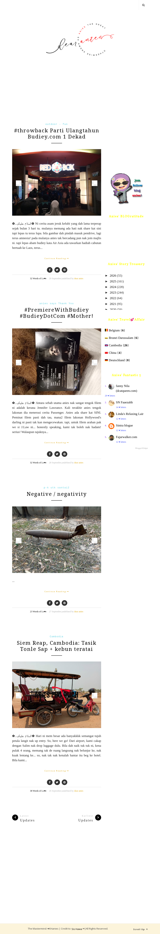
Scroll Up (140, 929)
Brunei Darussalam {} (122, 338)
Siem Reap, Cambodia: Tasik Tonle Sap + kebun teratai (57, 646)
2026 (113, 275)
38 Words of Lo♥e (38, 791)
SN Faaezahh (124, 402)
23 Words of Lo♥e (38, 611)
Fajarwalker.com (126, 437)
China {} (113, 353)
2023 (113, 292)
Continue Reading (56, 258)
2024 (113, 287)
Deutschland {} (117, 360)
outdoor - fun (56, 124)
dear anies (78, 278)
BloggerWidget (141, 448)
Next (94, 183)
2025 (113, 281)
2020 (113, 309)
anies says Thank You (56, 303)
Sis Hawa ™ (78, 929)
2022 (113, 298)
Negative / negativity (57, 494)
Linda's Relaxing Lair (130, 414)
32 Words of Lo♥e (38, 278)
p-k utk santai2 (57, 487)
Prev (18, 183)
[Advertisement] (56, 95)
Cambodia (57, 636)
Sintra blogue (124, 425)
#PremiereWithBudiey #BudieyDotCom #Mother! (57, 313)
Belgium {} (115, 330)
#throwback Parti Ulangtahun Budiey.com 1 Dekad (56, 133)
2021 (113, 304)
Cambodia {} (117, 345)
